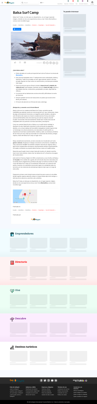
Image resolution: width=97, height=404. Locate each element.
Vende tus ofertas (46, 389)
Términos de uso (62, 387)
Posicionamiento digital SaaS (32, 391)
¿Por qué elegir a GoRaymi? (16, 392)
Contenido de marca (62, 392)
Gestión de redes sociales (48, 394)
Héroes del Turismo (30, 394)
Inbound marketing (46, 391)
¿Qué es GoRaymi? (14, 389)
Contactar (17, 29)
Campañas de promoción (32, 392)
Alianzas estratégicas (79, 390)
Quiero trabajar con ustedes (80, 392)
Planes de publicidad (46, 392)
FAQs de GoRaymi (14, 387)
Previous (12, 45)
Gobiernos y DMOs (31, 387)
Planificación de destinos (31, 389)
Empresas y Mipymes (47, 387)
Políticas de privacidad (63, 391)
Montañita (19, 75)
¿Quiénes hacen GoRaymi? (16, 391)
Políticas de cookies (62, 394)
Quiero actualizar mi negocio (80, 396)
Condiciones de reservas (63, 389)
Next (58, 45)
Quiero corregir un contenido (80, 394)
